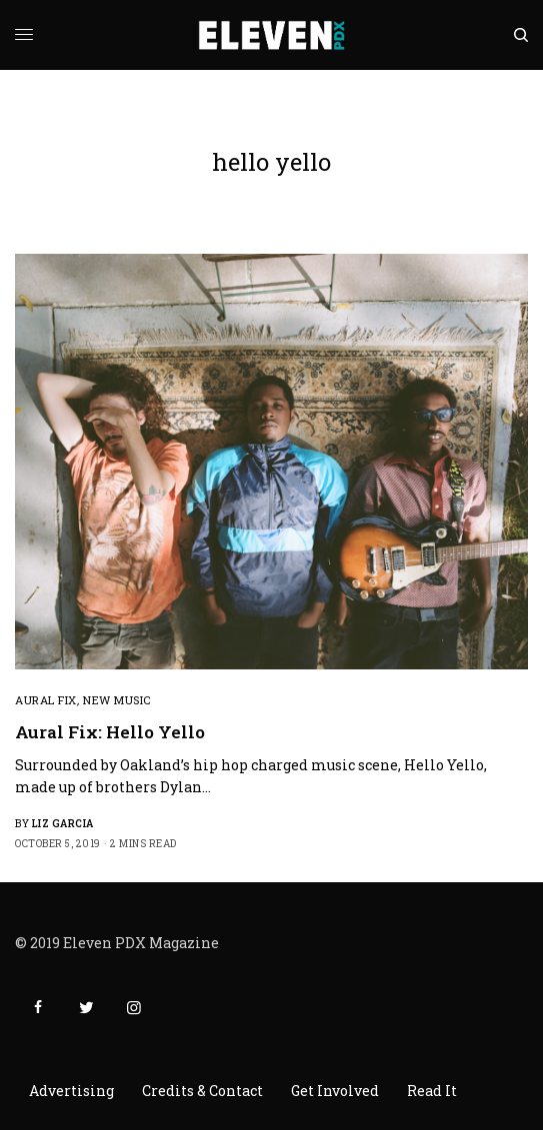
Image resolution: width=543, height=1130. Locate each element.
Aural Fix (46, 699)
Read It (432, 1090)
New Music (117, 699)
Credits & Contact (202, 1090)
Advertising (71, 1090)
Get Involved (335, 1090)
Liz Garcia (63, 823)
